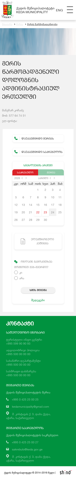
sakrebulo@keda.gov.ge (27, 449)
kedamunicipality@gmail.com (30, 406)
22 (38, 212)
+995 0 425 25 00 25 (25, 399)
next (26, 178)
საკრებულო (25, 172)
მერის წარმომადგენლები (41, 24)
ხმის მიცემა (38, 290)
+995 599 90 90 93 (18, 343)
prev (22, 178)
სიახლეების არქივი (38, 165)
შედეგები (38, 300)
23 (45, 212)
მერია (18, 24)
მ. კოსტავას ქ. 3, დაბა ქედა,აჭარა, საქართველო (28, 458)
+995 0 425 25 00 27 (25, 442)
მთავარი (7, 24)
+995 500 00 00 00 (18, 354)
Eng (59, 10)
